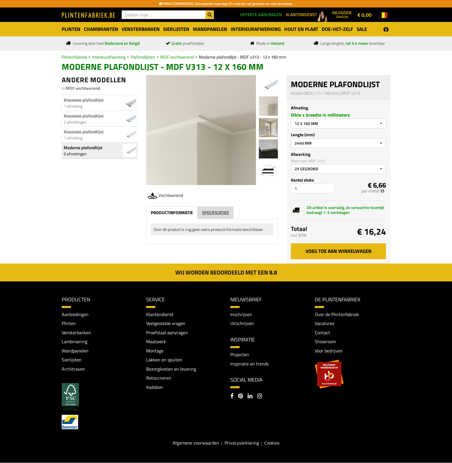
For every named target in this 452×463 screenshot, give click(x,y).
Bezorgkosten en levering (171, 369)
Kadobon (154, 387)
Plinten (69, 323)
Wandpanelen (75, 350)
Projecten (239, 354)
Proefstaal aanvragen (167, 332)
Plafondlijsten (143, 57)
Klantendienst (160, 314)
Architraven (73, 369)
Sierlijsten (72, 359)
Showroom (325, 341)
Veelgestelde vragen (165, 323)
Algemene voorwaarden (196, 443)
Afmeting (299, 107)
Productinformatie (172, 212)
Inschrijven (241, 314)
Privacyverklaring (242, 443)
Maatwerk (156, 341)
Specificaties (215, 212)
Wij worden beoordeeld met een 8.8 (226, 272)
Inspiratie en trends (249, 363)
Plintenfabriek (74, 57)
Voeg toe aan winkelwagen (339, 251)
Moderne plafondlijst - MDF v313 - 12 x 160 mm (242, 57)
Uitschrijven (242, 323)
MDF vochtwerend (177, 57)
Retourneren (158, 378)
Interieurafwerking (109, 57)
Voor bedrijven (329, 350)
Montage (154, 350)
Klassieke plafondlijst (83, 100)
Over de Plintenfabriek (337, 314)
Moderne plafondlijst (83, 147)
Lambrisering (74, 341)
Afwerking (300, 154)
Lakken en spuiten (164, 359)
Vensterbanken (76, 332)
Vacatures (324, 323)
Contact (322, 332)
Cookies (271, 443)
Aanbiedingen (75, 314)
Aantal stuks (302, 180)
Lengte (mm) (303, 134)
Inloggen (341, 14)
